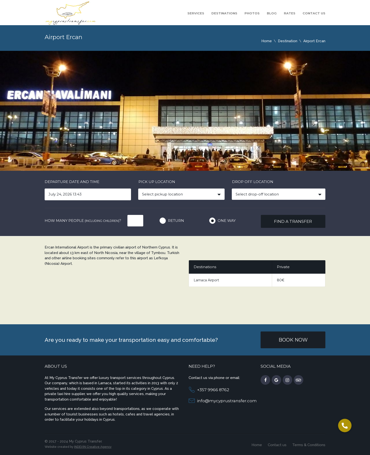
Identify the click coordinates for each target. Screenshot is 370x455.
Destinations (224, 13)
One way (227, 220)
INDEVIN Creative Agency (93, 447)
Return (176, 220)
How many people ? (83, 220)
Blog (272, 13)
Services (195, 13)
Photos (252, 13)
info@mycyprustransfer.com (227, 400)
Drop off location (252, 181)
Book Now (293, 340)
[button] (345, 425)
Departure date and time (72, 181)
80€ (280, 280)
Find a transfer (293, 221)
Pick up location (156, 181)
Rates (289, 13)
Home (266, 41)
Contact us (314, 13)
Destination (287, 41)
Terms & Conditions (308, 445)
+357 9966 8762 (213, 389)
